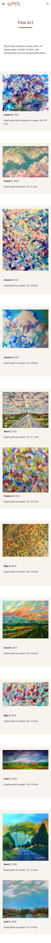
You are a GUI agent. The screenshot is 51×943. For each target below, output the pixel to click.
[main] (26, 24)
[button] (3, 4)
